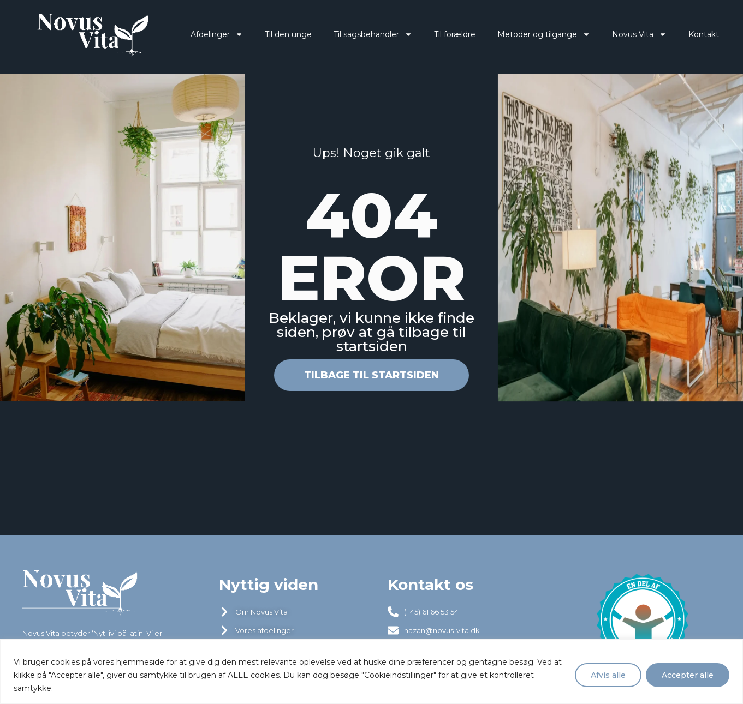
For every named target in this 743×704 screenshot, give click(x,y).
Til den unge (279, 34)
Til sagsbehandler (364, 34)
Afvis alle (608, 675)
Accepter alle (688, 675)
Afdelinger (208, 34)
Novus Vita (630, 34)
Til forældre (446, 34)
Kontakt (695, 34)
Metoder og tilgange (535, 34)
